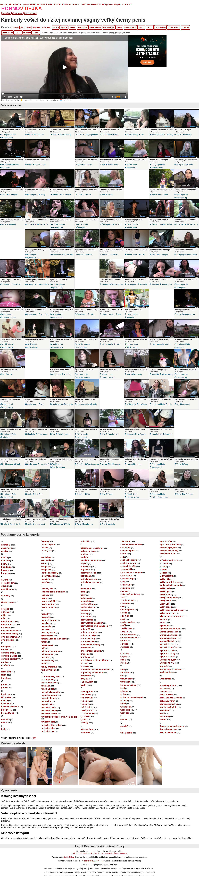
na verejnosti (160, 27)
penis (72, 27)
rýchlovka (85, 716)
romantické (86, 695)
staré (122, 619)
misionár (45, 657)
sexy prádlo (126, 585)
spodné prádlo (127, 610)
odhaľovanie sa (88, 551)
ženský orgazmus (168, 729)
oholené (30, 224)
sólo (122, 606)
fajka (3, 675)
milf (43, 648)
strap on (124, 631)
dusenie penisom (9, 631)
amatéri (16, 27)
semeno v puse (127, 551)
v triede (163, 573)
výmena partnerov (169, 638)
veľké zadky (166, 595)
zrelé (162, 713)
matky (44, 642)
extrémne (5, 665)
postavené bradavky (90, 645)
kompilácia (46, 566)
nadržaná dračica (49, 683)
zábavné (164, 692)
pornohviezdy (130, 27)
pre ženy (85, 654)
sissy (122, 597)
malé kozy (46, 623)
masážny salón (48, 632)
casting (4, 580)
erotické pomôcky (10, 659)
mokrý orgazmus (49, 667)
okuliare (84, 557)
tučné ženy (125, 707)
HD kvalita (6, 697)
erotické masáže (9, 656)
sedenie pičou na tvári (131, 544)
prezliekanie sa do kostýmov (94, 660)
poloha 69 (85, 629)
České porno (82, 227)
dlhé (4, 224)
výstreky (164, 666)
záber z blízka (166, 695)
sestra (123, 554)
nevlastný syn (47, 731)
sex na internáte (128, 566)
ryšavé (84, 719)
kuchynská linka (49, 576)
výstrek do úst (167, 650)
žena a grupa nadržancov (172, 726)
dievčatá (5, 612)
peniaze (64, 27)
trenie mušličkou (128, 685)
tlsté (122, 676)
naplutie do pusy (49, 695)
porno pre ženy (88, 638)
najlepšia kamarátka (50, 692)
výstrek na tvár (167, 663)
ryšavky (84, 723)
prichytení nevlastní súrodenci (95, 669)
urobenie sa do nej (169, 551)
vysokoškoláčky (168, 641)
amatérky (169, 135)
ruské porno (57, 464)
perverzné (85, 610)
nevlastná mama (49, 711)
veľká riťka (165, 579)
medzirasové (108, 27)
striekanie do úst (128, 635)
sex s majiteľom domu (131, 572)
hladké (4, 700)
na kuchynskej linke (50, 676)
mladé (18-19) (47, 660)
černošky (5, 596)
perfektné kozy (88, 604)
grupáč (4, 684)
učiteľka (124, 719)
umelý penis (126, 733)
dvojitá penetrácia (10, 637)
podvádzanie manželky (92, 623)
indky (4, 729)
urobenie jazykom (168, 548)
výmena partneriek (169, 635)
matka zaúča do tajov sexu (54, 639)
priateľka (85, 666)
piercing (85, 613)
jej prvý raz (46, 551)
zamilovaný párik (168, 707)
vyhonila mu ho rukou (170, 629)
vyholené (164, 625)
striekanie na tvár (128, 638)
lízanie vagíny (47, 604)
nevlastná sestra (49, 714)
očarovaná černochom (91, 548)
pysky (79, 165)
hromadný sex (8, 713)
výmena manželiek (169, 632)
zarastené (164, 710)
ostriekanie (82, 27)
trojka (92, 314)
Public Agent (87, 682)
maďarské (46, 617)
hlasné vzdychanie (10, 707)
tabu (122, 669)
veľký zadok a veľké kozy (172, 610)
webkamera (165, 679)
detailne (5, 609)
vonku (119, 27)
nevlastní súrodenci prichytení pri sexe (60, 717)
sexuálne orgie (127, 579)
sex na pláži (126, 569)
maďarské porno (49, 620)
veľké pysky (166, 591)
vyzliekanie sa (167, 672)
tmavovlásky (126, 679)
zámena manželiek (169, 704)
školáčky (124, 653)
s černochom (87, 729)
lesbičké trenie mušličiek (53, 592)
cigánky (5, 586)
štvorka (124, 663)
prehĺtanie (85, 657)
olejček (84, 563)
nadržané (45, 686)
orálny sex (88, 524)
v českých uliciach (169, 560)
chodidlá (5, 719)
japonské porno (48, 544)
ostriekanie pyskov (90, 582)
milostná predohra (50, 651)
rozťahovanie (87, 698)
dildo (3, 615)
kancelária (46, 560)
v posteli (164, 563)
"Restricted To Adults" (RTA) (93, 861)
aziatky (4, 551)
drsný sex (6, 627)
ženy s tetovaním (168, 732)
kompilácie (46, 570)
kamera (55, 27)
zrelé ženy (165, 716)
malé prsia (46, 626)
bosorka (5, 570)
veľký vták (165, 604)
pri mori (84, 663)
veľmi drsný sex (168, 613)
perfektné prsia (88, 607)
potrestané (86, 648)
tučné (123, 704)
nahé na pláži (47, 689)
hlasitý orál (6, 704)
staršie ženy (126, 628)
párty (83, 595)
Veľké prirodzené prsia (171, 585)
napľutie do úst (48, 698)
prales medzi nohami (91, 651)
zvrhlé (163, 719)
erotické (5, 650)
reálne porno (7, 32)
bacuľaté (5, 561)
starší (123, 625)
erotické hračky (8, 653)
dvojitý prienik (8, 640)
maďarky (117, 224)
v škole (163, 570)
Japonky (45, 541)
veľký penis (26, 27)
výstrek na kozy (167, 653)
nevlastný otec (48, 728)
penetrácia (86, 601)
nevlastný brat (48, 722)
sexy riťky (125, 588)
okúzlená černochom (41, 27)
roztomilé (85, 704)
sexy (186, 464)
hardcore (5, 694)
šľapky (123, 657)
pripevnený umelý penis (92, 672)
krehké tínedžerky (49, 573)
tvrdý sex (124, 713)
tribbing (124, 691)
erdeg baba (6, 646)
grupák (4, 688)
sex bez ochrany (128, 563)
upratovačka (166, 541)
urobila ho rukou (168, 554)
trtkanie (124, 700)
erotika (4, 662)
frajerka (5, 678)
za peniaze (66, 194)
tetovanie (124, 672)
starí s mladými (127, 622)
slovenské (125, 603)
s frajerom (85, 732)
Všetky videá (17, 13)
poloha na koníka (89, 632)
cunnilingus (7, 589)
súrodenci (125, 644)
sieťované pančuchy (130, 594)
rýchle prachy (173, 27)
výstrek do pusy (168, 644)
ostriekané (86, 576)
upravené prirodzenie (170, 544)
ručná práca (86, 707)
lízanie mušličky (48, 601)
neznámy (27, 32)
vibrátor (164, 619)
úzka (36, 32)
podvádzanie (87, 620)
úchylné (124, 726)
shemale (124, 591)
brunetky (179, 347)
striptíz (123, 641)
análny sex (6, 548)
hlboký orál (6, 710)
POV (150, 27)
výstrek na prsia (168, 657)
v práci (163, 566)
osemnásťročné (83, 404)
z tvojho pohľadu (9, 135)
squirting (124, 616)
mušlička (185, 27)
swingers (124, 647)
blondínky (106, 284)
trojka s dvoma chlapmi (131, 697)
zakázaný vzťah (167, 701)
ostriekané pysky (89, 579)
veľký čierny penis (169, 598)
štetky (123, 660)
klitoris (44, 563)
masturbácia (47, 636)
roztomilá (85, 701)
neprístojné (44, 464)
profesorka (86, 676)
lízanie (44, 598)
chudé (4, 723)
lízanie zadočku (48, 607)
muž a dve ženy (48, 670)
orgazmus (85, 570)
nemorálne (46, 701)
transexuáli (125, 682)
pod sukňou (86, 617)
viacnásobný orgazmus (171, 616)
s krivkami (125, 541)
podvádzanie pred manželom (95, 626)
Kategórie (6, 13)
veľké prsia (188, 165)
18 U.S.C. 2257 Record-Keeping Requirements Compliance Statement (99, 853)
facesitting (6, 672)
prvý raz (84, 679)
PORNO (21, 8)
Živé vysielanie (30, 13)
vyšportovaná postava (170, 669)
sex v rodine (126, 575)
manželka (45, 284)
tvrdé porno (32, 344)
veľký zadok (166, 607)
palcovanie (86, 589)
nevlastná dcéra (48, 707)
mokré (44, 664)
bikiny (4, 564)
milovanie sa (47, 654)
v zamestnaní (166, 576)
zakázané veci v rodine (171, 698)
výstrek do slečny (168, 647)
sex (17, 32)
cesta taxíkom (8, 583)
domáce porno (95, 27)
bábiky (4, 558)
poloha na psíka (88, 635)
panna (84, 592)
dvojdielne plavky (9, 634)
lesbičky (45, 595)
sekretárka (125, 548)
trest (122, 688)
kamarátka (46, 557)
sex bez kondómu (128, 560)
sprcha (123, 613)
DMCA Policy (69, 857)
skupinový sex (127, 600)
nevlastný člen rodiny (51, 725)
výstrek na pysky (168, 660)
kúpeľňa (45, 582)
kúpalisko (45, 579)
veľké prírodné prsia (170, 582)
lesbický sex (47, 589)
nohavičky (86, 541)
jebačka (141, 27)
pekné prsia (86, 598)
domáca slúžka (8, 621)
